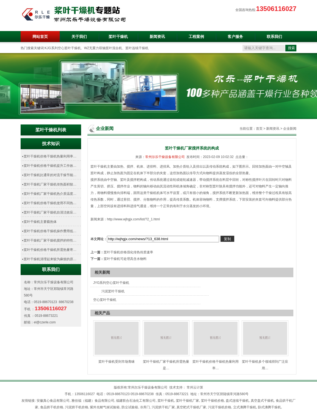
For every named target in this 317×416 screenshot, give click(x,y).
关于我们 (79, 36)
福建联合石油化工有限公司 (136, 401)
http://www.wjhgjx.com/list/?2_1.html (133, 219)
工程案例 (196, 36)
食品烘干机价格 (51, 407)
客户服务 (235, 36)
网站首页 (40, 36)
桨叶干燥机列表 (50, 129)
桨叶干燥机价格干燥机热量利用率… (50, 156)
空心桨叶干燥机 (104, 300)
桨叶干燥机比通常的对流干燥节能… (50, 175)
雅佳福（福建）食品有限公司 (92, 401)
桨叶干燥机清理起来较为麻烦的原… (50, 259)
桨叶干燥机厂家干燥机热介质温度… (50, 194)
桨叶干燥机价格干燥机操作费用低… (50, 231)
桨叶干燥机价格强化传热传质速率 (128, 252)
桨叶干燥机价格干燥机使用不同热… (50, 203)
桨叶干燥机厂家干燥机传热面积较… (50, 184)
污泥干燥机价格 (219, 407)
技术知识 (51, 143)
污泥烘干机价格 (76, 407)
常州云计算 (195, 387)
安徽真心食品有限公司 (53, 401)
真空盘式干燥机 (262, 401)
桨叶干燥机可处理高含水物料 (125, 259)
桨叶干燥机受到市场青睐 (116, 362)
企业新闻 (289, 129)
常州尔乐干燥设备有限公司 (165, 157)
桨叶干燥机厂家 (187, 401)
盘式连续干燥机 (237, 401)
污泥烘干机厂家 (163, 407)
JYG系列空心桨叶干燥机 (111, 283)
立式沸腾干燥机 (244, 407)
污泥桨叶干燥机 (113, 291)
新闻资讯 (157, 36)
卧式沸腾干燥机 (269, 407)
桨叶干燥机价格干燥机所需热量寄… (50, 250)
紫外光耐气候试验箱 (105, 407)
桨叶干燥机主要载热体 (40, 222)
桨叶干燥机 (118, 36)
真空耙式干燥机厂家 (191, 407)
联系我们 (274, 36)
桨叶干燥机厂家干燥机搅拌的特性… (50, 240)
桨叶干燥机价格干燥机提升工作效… (50, 166)
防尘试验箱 (130, 407)
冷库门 (145, 407)
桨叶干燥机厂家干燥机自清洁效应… (50, 212)
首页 (259, 129)
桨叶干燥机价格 (212, 401)
